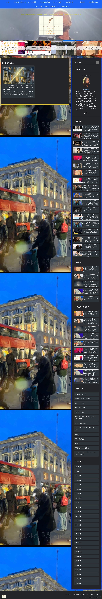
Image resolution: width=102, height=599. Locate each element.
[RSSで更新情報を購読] (88, 113)
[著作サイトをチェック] (84, 113)
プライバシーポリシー (96, 594)
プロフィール (68, 594)
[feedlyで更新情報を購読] (86, 113)
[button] (97, 62)
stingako (86, 89)
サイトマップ (86, 594)
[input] (86, 62)
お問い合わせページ (77, 594)
